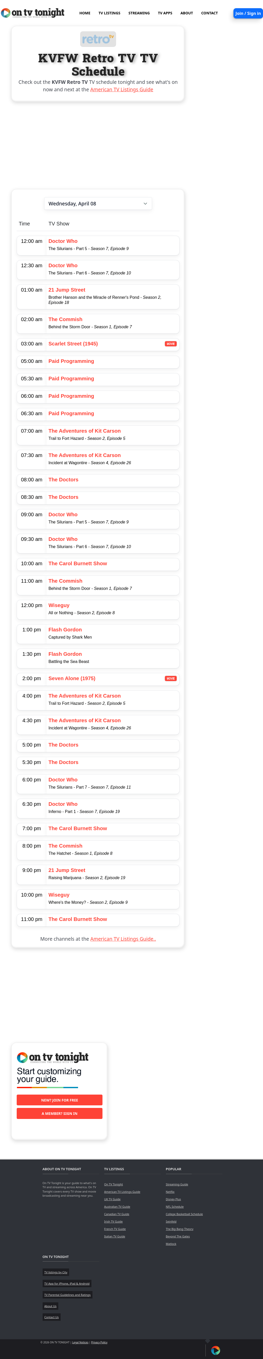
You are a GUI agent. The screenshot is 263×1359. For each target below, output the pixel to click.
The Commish (65, 319)
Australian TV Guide (117, 1206)
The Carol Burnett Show (78, 563)
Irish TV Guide (113, 1221)
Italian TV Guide (114, 1236)
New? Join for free (59, 1100)
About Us (50, 1306)
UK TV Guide (112, 1199)
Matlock (171, 1244)
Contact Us (51, 1317)
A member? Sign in (59, 1113)
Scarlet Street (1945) (73, 343)
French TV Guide (115, 1229)
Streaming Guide (177, 1184)
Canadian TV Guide (116, 1214)
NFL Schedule (175, 1206)
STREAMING (139, 13)
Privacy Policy (99, 1342)
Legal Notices (80, 1342)
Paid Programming (71, 361)
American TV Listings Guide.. (123, 938)
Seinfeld (171, 1221)
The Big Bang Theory (179, 1229)
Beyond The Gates (178, 1236)
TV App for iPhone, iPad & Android (67, 1283)
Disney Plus (173, 1199)
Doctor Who (63, 241)
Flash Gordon (65, 629)
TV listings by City (55, 1272)
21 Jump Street (67, 290)
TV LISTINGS (109, 13)
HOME (84, 13)
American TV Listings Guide (121, 89)
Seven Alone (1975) (72, 678)
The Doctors (64, 479)
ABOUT (187, 13)
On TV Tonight (113, 1184)
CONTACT (209, 13)
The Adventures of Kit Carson (85, 431)
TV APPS (165, 13)
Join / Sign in (248, 13)
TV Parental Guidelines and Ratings (67, 1295)
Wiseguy (59, 605)
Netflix (170, 1192)
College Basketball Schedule (184, 1214)
